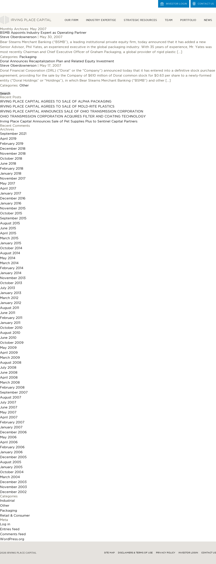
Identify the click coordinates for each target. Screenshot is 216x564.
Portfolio (188, 20)
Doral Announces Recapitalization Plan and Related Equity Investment (57, 61)
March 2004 (10, 477)
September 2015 (13, 218)
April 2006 (9, 442)
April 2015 (8, 233)
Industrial (7, 500)
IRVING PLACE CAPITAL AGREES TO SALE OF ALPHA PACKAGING (55, 101)
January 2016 (10, 203)
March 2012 (9, 298)
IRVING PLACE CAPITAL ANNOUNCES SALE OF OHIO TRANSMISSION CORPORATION (71, 111)
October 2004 (12, 472)
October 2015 (11, 213)
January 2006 (11, 452)
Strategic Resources (140, 20)
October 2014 (11, 248)
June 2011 (7, 313)
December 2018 (12, 148)
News (208, 20)
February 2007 (12, 422)
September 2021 (13, 133)
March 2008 (10, 382)
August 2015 (10, 223)
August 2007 (10, 397)
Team (168, 20)
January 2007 (11, 427)
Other (24, 85)
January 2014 (10, 273)
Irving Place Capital (25, 20)
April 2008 (8, 377)
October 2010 (11, 327)
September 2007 (14, 392)
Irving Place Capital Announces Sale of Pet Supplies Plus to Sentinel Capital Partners (68, 121)
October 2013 (11, 283)
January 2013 (10, 293)
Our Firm (71, 20)
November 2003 (13, 487)
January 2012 (10, 303)
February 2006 (12, 447)
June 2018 (8, 163)
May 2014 (7, 258)
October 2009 (12, 342)
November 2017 (12, 178)
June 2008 (8, 372)
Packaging (28, 57)
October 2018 (11, 158)
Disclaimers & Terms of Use (135, 552)
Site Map (109, 552)
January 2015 (10, 243)
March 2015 (9, 238)
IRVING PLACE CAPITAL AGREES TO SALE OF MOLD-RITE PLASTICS (57, 106)
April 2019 (8, 138)
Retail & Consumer (15, 515)
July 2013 (7, 288)
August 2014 (10, 253)
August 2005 (10, 462)
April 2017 (8, 188)
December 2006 (13, 432)
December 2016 (12, 198)
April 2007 (8, 417)
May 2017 (7, 183)
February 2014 (11, 268)
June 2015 (8, 228)
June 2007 (8, 407)
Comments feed (13, 534)
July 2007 (8, 402)
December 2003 (13, 482)
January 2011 (10, 323)
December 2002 (13, 492)
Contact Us (206, 3)
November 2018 (12, 153)
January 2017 (10, 193)
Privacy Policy (165, 552)
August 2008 (10, 362)
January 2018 (10, 173)
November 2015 (12, 208)
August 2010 (10, 332)
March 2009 (10, 357)
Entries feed (9, 529)
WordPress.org (12, 539)
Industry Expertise (101, 20)
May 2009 (8, 347)
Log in (5, 524)
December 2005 (13, 457)
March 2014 (9, 263)
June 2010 (8, 337)
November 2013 (12, 278)
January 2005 (11, 467)
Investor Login (176, 3)
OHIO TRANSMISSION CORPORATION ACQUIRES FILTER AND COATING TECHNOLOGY (73, 116)
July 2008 (8, 367)
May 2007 (8, 412)
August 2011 (9, 308)
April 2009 (9, 352)
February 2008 (12, 387)
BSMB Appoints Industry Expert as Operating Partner (43, 32)
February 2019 (11, 143)
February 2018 (11, 168)
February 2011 (11, 318)
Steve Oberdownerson (18, 37)
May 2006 (8, 437)
